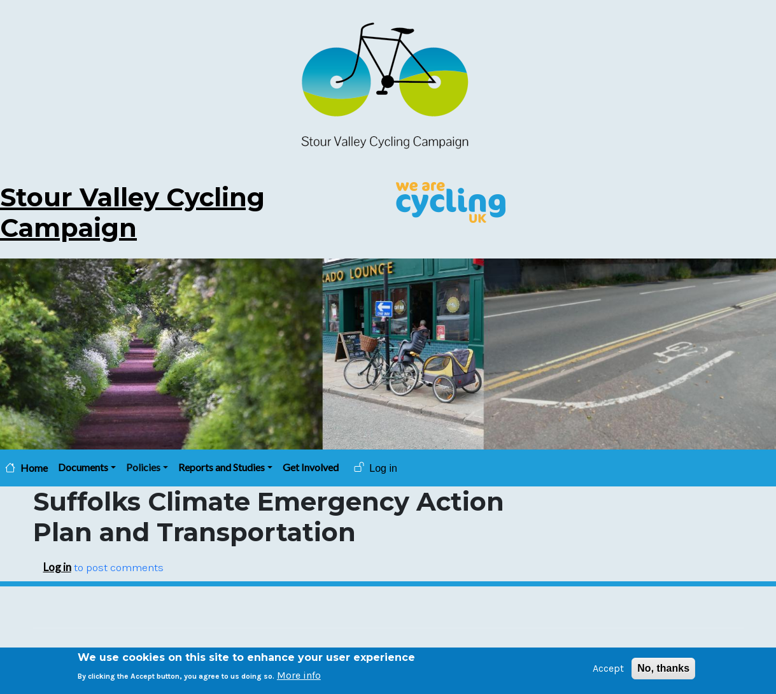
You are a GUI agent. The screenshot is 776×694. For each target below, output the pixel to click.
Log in (383, 468)
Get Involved (311, 467)
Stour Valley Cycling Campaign (132, 212)
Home (34, 468)
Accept (608, 670)
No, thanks (663, 670)
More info (299, 678)
